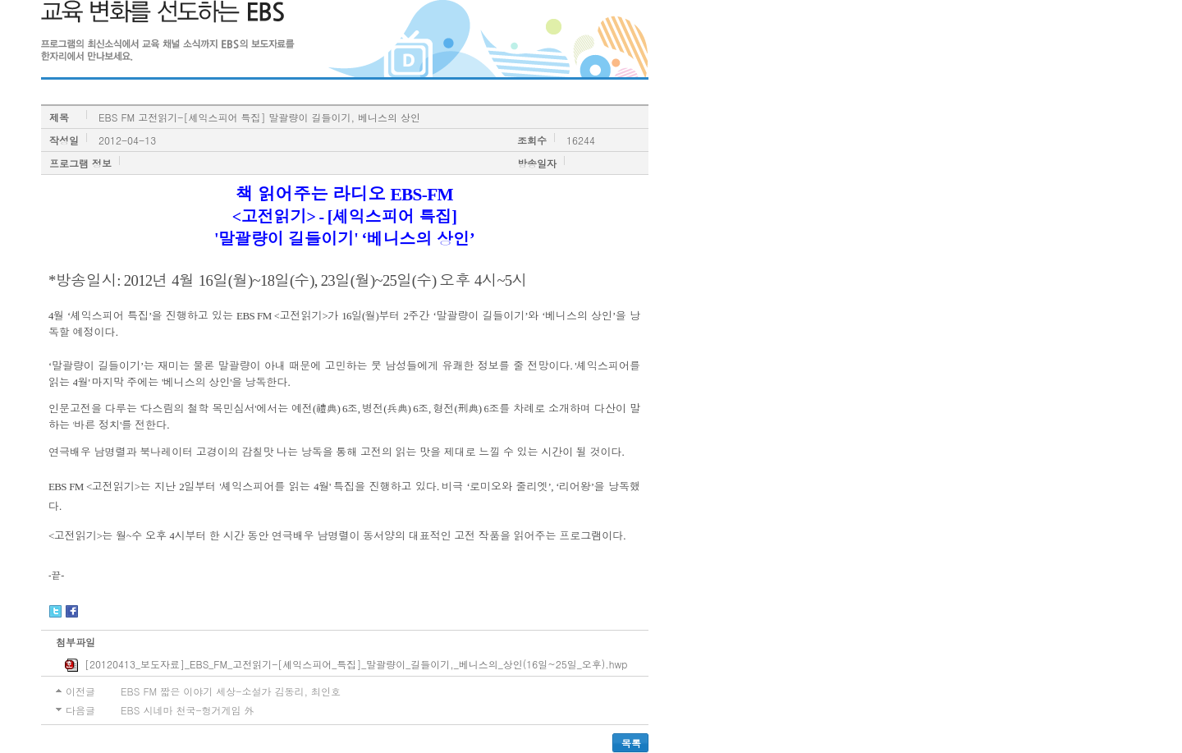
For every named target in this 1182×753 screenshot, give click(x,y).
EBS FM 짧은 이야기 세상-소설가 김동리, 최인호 (231, 691)
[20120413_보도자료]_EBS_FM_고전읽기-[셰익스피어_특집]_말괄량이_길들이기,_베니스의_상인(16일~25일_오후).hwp (346, 664)
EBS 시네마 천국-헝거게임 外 (187, 710)
